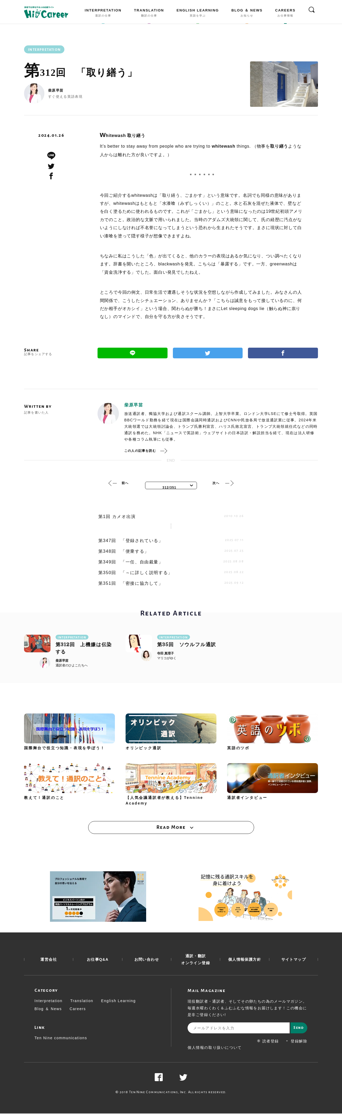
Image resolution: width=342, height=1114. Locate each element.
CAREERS (285, 14)
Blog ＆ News (48, 1009)
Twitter (208, 353)
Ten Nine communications (60, 1038)
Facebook (283, 353)
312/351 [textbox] (169, 487)
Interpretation (48, 1001)
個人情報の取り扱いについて (215, 1048)
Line (133, 353)
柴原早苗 (55, 90)
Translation (81, 1001)
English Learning (118, 1001)
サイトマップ (293, 960)
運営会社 (48, 960)
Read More (171, 827)
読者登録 (268, 1042)
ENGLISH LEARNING (198, 14)
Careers (77, 1009)
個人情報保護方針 (244, 960)
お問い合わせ (146, 960)
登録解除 (296, 1042)
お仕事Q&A (98, 960)
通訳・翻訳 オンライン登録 (195, 960)
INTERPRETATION (103, 14)
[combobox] (171, 485)
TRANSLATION (149, 14)
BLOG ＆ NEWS (247, 14)
